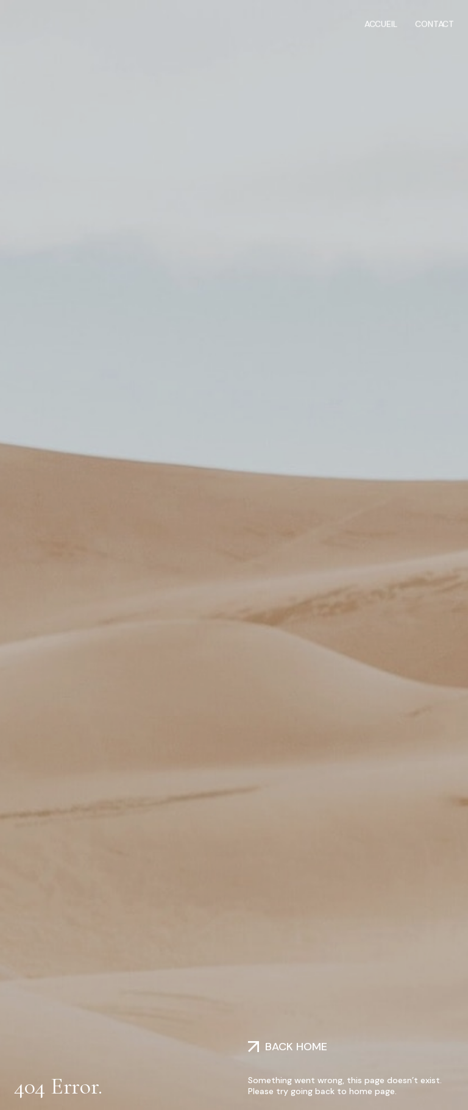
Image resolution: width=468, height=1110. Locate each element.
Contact (434, 23)
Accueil (380, 23)
